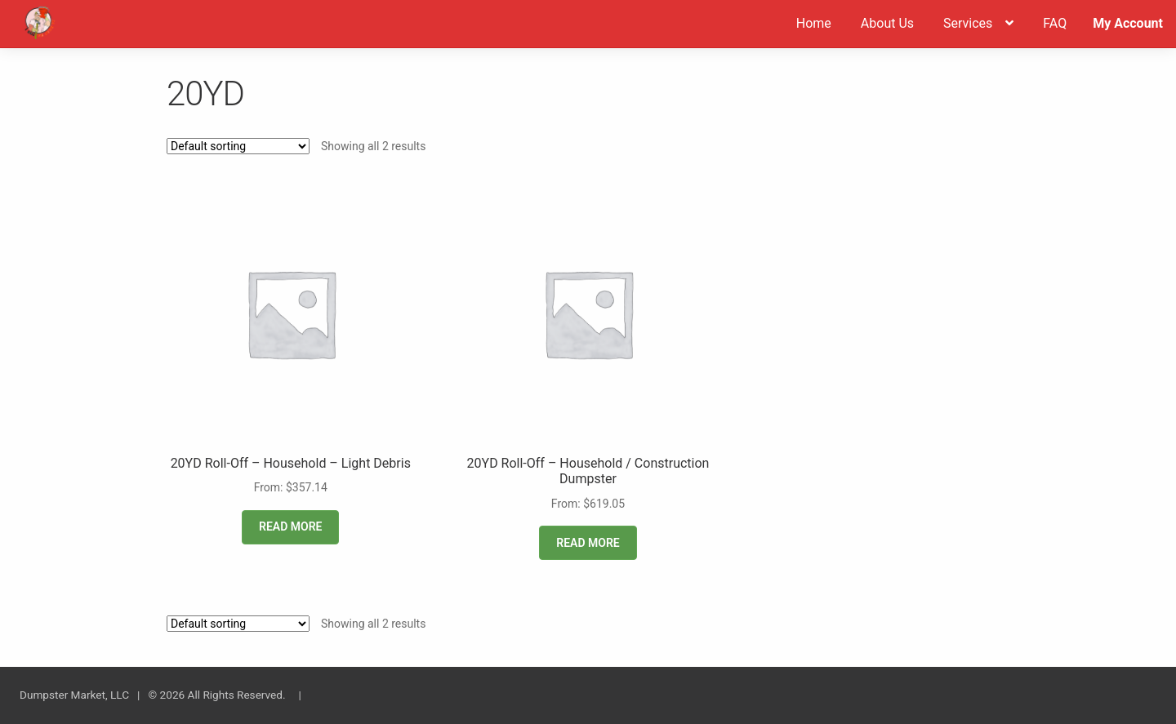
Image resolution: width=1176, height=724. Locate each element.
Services (967, 23)
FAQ (1055, 23)
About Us (887, 23)
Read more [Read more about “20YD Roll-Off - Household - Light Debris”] (290, 526)
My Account (1128, 23)
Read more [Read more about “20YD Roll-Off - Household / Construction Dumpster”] (587, 542)
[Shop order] (238, 146)
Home (813, 23)
